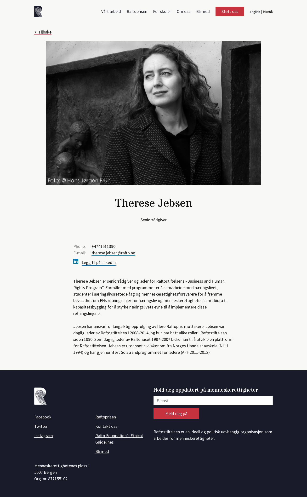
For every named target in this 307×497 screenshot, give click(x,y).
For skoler (162, 11)
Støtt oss (230, 11)
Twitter (41, 426)
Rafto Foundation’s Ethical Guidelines (119, 439)
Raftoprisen (137, 11)
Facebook (42, 417)
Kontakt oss (106, 426)
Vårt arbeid (111, 11)
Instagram (43, 435)
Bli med (203, 11)
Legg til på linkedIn (99, 262)
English (255, 12)
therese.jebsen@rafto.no (113, 253)
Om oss (183, 11)
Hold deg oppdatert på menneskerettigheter (206, 390)
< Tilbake (42, 32)
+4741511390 (103, 246)
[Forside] (40, 12)
